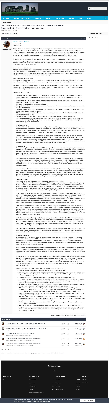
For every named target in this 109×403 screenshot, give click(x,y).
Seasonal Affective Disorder (21, 41)
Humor (88, 18)
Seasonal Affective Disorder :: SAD (27, 325)
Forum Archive (18, 18)
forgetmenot (79, 340)
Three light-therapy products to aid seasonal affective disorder (26, 323)
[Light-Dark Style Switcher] (105, 18)
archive (84, 315)
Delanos (78, 389)
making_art (8, 330)
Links (80, 18)
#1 (84, 38)
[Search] (97, 8)
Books (48, 18)
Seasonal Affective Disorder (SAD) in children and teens (22, 28)
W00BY (80, 330)
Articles (6, 18)
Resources (38, 18)
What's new (85, 376)
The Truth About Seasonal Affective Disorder (20, 333)
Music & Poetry (59, 18)
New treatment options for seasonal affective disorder (23, 338)
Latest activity (85, 381)
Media (28, 18)
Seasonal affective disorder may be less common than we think (26, 328)
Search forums (7, 22)
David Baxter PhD (6, 30)
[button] (10, 18)
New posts (84, 379)
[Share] (82, 38)
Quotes (71, 18)
